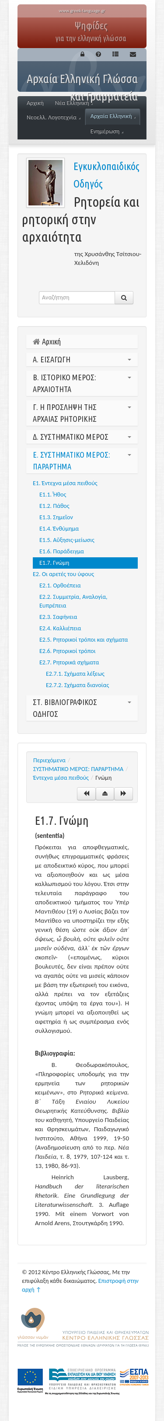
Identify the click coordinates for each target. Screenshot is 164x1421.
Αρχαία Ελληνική (113, 116)
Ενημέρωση (107, 131)
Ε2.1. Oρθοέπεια (60, 585)
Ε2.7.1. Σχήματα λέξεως (75, 673)
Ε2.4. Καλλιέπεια (60, 628)
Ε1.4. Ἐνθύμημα (59, 528)
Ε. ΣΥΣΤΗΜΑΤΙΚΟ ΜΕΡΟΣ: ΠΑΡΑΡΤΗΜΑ (82, 460)
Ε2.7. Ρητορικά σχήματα (69, 662)
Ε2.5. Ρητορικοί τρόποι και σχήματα (83, 639)
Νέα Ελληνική (74, 103)
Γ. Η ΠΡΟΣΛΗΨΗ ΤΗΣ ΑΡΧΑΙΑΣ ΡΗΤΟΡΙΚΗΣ (82, 413)
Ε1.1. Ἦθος (52, 494)
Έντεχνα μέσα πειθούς (61, 778)
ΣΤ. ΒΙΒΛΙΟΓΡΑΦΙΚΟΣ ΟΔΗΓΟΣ (82, 708)
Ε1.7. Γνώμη (54, 562)
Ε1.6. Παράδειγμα (61, 551)
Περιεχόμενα (49, 760)
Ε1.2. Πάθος (54, 506)
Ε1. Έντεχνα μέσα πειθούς (65, 483)
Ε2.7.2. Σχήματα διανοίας (77, 685)
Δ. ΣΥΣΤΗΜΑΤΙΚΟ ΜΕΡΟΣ (82, 436)
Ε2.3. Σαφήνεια (58, 617)
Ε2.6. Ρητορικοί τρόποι (67, 651)
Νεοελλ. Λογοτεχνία (53, 117)
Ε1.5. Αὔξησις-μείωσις (66, 540)
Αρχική (35, 103)
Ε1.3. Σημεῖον (56, 517)
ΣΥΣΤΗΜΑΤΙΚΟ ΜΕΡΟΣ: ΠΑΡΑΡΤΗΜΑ (78, 769)
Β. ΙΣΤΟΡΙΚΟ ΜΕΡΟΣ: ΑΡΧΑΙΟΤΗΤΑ (82, 383)
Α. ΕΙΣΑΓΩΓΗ (82, 359)
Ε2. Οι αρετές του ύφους (63, 574)
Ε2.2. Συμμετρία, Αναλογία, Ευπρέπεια (73, 601)
